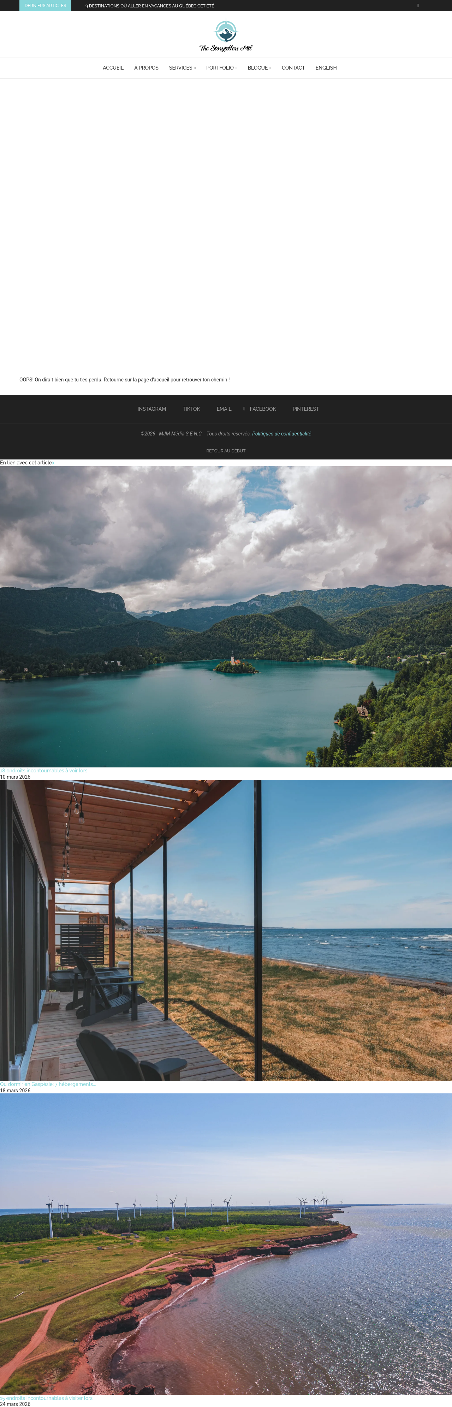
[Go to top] (225, 450)
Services (180, 68)
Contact (293, 68)
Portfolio (220, 68)
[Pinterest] (303, 408)
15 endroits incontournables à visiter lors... (47, 1398)
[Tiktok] (189, 408)
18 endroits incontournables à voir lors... (45, 770)
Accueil (113, 68)
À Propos (146, 68)
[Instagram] (149, 408)
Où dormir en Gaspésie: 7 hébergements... (48, 1084)
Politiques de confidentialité (281, 434)
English (326, 68)
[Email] (221, 408)
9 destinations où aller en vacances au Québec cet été (149, 6)
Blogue (258, 68)
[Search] (351, 68)
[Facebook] (418, 5)
